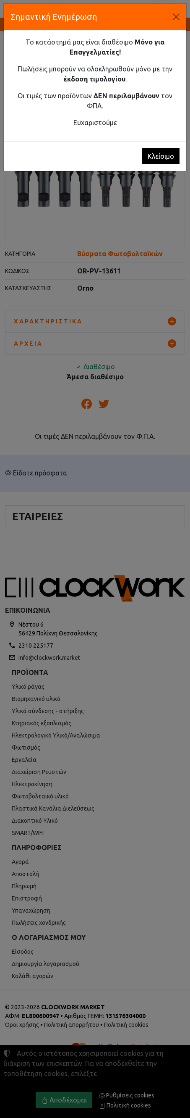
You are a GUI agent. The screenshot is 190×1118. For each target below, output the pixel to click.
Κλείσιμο (161, 156)
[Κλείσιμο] (176, 17)
